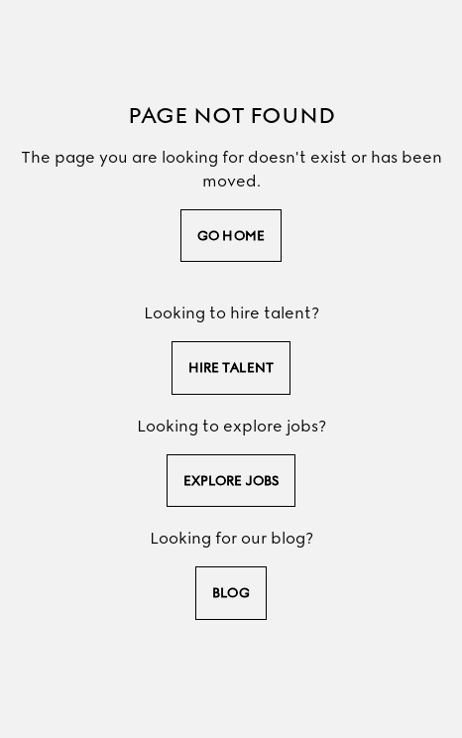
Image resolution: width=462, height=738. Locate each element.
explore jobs (231, 480)
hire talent (231, 367)
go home (231, 235)
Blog (230, 592)
